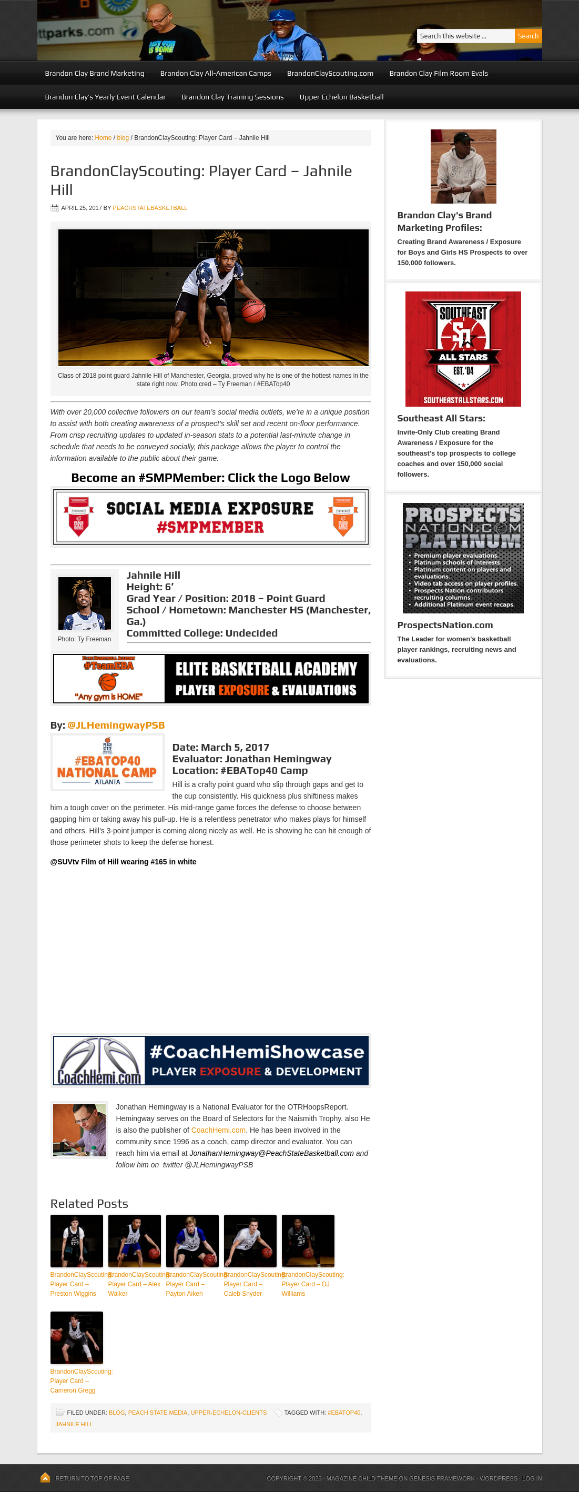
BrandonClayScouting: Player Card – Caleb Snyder (250, 1284)
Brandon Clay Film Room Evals (438, 73)
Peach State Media (158, 1412)
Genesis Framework (442, 1478)
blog (117, 1412)
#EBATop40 (344, 1412)
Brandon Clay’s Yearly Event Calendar (105, 97)
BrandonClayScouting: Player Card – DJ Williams (308, 1284)
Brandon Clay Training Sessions (232, 97)
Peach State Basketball (166, 30)
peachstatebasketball (150, 208)
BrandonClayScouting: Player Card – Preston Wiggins (76, 1284)
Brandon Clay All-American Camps (215, 73)
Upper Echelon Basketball (342, 97)
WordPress (498, 1478)
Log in (532, 1478)
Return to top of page (92, 1478)
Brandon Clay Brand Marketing (95, 73)
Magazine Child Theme (362, 1478)
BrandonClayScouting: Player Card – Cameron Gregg (76, 1381)
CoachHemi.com (218, 1130)
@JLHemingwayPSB (116, 725)
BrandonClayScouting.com (330, 73)
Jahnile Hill (75, 1424)
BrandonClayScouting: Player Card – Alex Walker (134, 1284)
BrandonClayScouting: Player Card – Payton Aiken (192, 1284)
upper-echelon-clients (228, 1412)
